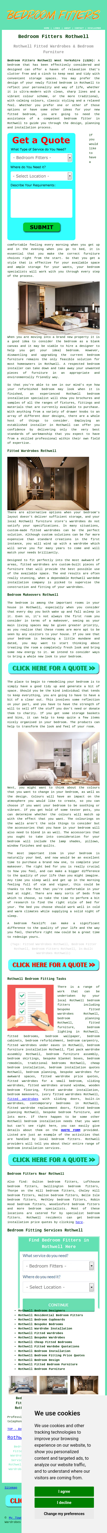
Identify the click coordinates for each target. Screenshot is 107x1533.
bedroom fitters (86, 1204)
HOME (46, 28)
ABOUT (67, 28)
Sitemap (11, 1487)
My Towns (16, 1517)
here (79, 1222)
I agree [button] (64, 1491)
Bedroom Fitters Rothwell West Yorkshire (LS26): (51, 60)
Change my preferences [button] (64, 1514)
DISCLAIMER (94, 28)
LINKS (56, 28)
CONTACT (79, 28)
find (22, 1181)
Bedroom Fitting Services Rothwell (45, 1230)
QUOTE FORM (70, 1130)
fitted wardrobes (35, 564)
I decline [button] (64, 1502)
